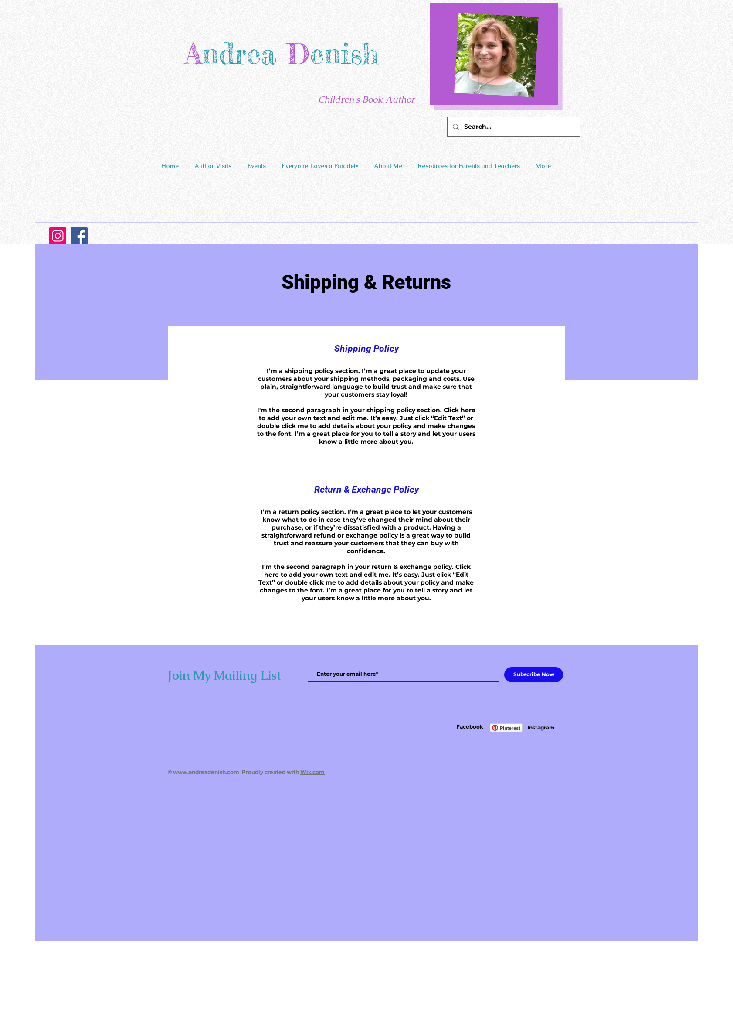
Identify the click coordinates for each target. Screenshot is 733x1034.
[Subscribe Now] (533, 674)
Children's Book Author (366, 99)
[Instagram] (57, 235)
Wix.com (312, 772)
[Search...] (512, 126)
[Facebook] (79, 235)
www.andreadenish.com (206, 772)
